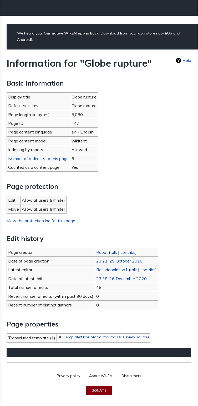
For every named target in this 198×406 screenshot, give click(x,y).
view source (137, 337)
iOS (169, 33)
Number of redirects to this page (38, 158)
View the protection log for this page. (41, 220)
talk (113, 252)
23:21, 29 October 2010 (119, 261)
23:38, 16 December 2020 (121, 278)
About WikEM (101, 375)
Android (24, 39)
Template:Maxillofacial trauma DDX (94, 337)
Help (186, 60)
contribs (127, 252)
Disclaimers (131, 375)
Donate (99, 390)
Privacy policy (68, 375)
